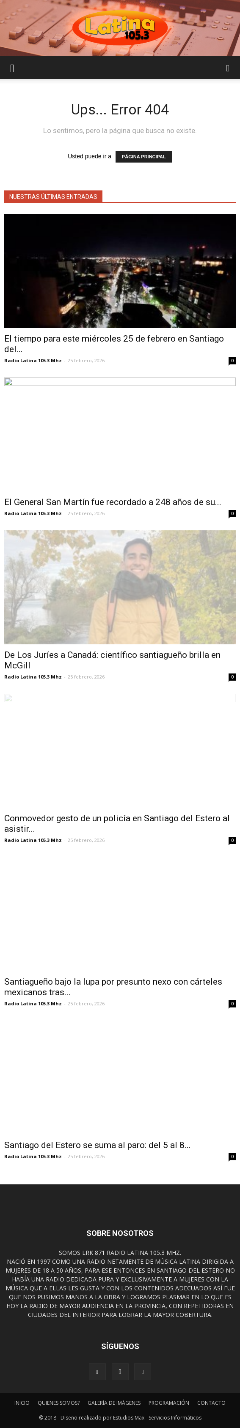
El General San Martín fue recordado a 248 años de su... (112, 502)
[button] (228, 67)
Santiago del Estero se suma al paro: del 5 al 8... (97, 1145)
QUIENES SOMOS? (59, 1402)
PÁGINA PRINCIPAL (144, 156)
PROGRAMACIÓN (169, 1402)
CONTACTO (211, 1402)
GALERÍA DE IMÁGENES (114, 1402)
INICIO (22, 1402)
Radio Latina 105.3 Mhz (33, 360)
